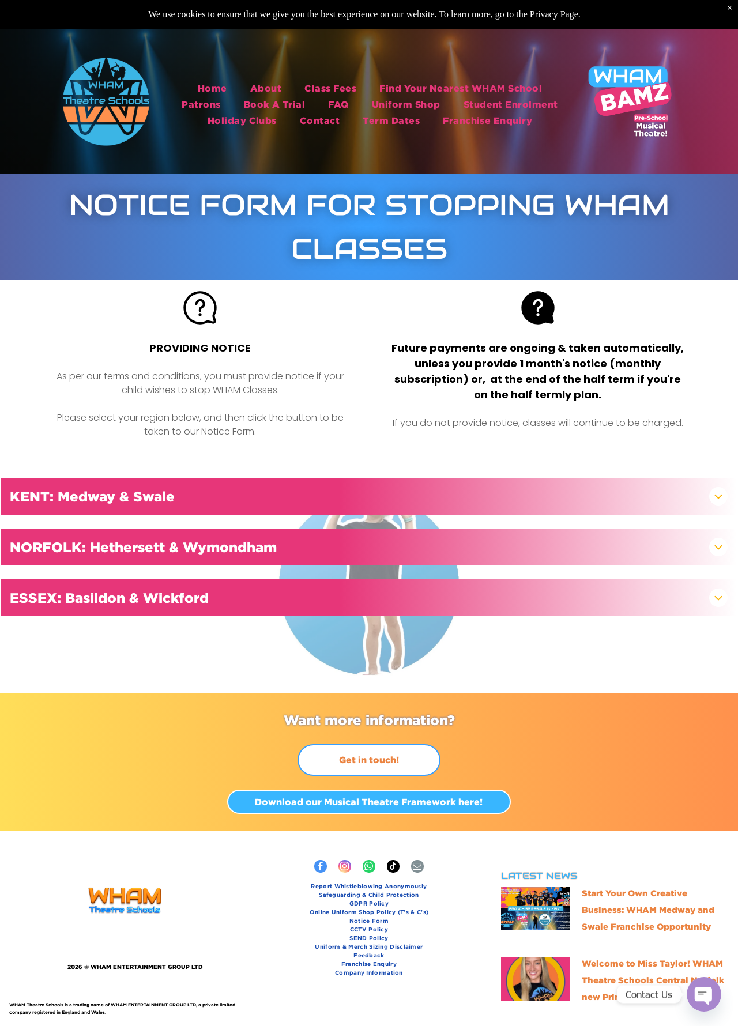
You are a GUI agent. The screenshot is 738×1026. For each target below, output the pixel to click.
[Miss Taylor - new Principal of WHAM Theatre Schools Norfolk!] (535, 979)
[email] (417, 868)
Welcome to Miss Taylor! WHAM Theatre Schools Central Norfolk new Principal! (653, 980)
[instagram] (344, 868)
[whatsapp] (369, 868)
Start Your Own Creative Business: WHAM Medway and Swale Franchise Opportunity (648, 909)
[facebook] (320, 868)
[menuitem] (212, 85)
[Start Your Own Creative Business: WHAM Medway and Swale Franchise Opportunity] (535, 908)
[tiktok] (393, 868)
